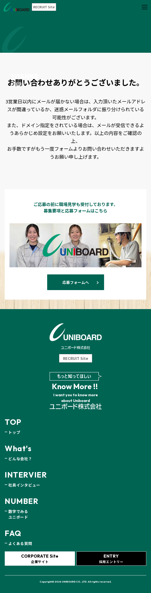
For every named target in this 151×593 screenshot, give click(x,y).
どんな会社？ (20, 458)
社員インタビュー (24, 485)
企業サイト (40, 558)
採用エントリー (111, 558)
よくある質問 (20, 543)
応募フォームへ (75, 282)
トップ (14, 432)
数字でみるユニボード (18, 514)
